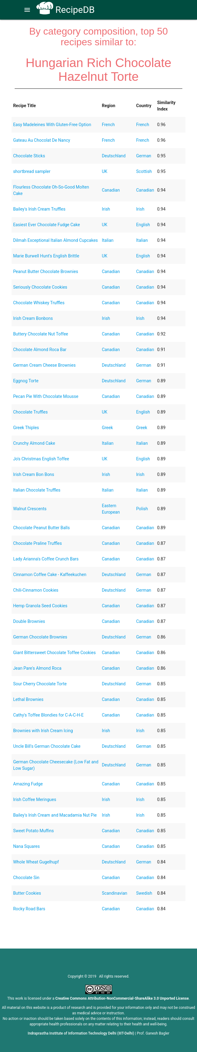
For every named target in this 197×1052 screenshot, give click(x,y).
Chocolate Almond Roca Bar (40, 349)
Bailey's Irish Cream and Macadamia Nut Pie (55, 815)
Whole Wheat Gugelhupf (36, 861)
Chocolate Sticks (29, 155)
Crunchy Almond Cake (34, 443)
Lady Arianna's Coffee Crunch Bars (45, 558)
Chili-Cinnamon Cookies (35, 590)
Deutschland (114, 155)
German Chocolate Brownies (40, 637)
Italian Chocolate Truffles (36, 490)
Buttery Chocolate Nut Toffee (40, 333)
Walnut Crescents (29, 508)
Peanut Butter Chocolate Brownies (45, 271)
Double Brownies (29, 621)
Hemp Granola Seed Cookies (40, 605)
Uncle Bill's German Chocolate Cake (47, 746)
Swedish (144, 893)
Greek (107, 427)
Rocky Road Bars (29, 908)
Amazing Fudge (28, 783)
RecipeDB (65, 9)
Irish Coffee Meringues (34, 799)
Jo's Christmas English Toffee (41, 458)
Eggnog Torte (25, 380)
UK (104, 171)
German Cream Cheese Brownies (44, 365)
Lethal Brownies (28, 699)
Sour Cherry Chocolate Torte (40, 683)
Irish (106, 209)
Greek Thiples (26, 427)
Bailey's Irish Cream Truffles (39, 209)
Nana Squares (26, 846)
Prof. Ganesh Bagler (153, 1033)
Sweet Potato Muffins (33, 830)
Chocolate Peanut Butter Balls (41, 527)
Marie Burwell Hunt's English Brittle (46, 255)
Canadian (111, 190)
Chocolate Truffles (30, 412)
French (108, 124)
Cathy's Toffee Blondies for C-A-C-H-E (48, 715)
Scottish (144, 171)
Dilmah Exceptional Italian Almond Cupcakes (55, 240)
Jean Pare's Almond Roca (37, 668)
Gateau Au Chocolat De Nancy (41, 140)
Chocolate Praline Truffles (37, 543)
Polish (142, 508)
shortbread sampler (31, 171)
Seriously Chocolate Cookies (40, 287)
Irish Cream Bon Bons (33, 474)
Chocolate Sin (26, 877)
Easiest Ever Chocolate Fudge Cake (46, 224)
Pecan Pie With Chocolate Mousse (45, 396)
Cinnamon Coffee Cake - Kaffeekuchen (49, 574)
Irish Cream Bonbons (33, 318)
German (143, 155)
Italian (107, 240)
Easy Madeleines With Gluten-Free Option (52, 124)
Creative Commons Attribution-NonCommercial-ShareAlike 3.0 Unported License (122, 998)
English (143, 224)
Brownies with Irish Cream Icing (43, 730)
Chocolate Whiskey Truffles (38, 302)
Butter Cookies (27, 893)
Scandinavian (114, 893)
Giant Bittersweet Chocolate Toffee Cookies (54, 652)
